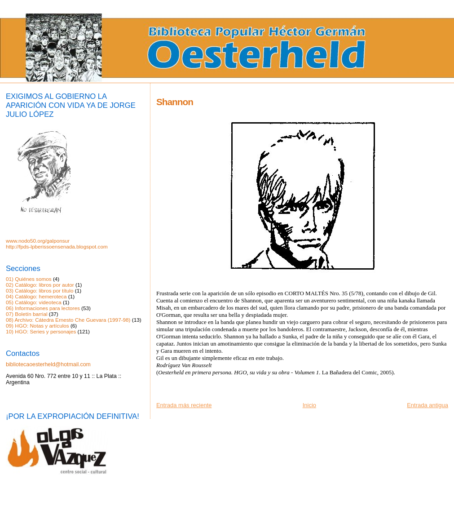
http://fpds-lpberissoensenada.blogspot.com (57, 246)
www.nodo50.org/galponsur (38, 241)
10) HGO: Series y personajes (41, 331)
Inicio (309, 405)
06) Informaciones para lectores (43, 308)
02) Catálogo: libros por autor (40, 285)
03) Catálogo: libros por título (39, 290)
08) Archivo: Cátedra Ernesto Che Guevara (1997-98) (68, 320)
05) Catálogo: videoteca (34, 302)
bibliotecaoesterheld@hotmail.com (48, 364)
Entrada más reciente (184, 405)
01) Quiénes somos (29, 279)
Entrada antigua (427, 405)
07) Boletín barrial (27, 314)
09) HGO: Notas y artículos (37, 325)
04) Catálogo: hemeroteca (36, 296)
